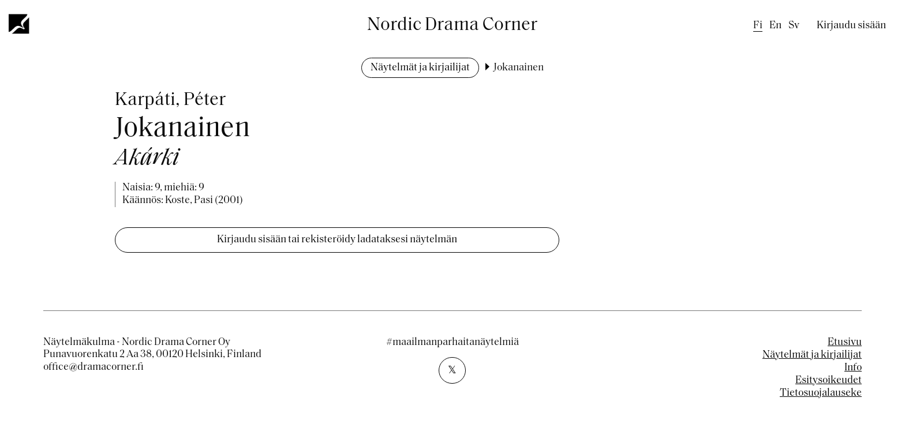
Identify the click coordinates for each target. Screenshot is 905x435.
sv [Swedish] (793, 25)
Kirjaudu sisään (851, 25)
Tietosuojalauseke (821, 393)
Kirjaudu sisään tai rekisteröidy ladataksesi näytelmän (337, 239)
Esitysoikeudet (828, 380)
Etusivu (845, 342)
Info (853, 367)
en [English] (775, 25)
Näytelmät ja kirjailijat (420, 67)
